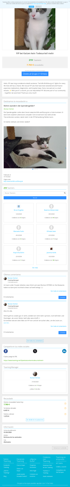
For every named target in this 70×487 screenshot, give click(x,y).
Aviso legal (33, 471)
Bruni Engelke (19, 210)
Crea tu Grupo (21, 465)
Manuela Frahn (18, 231)
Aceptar (31, 6)
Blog (5, 476)
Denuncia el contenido (60, 448)
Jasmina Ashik (51, 253)
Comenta (62, 297)
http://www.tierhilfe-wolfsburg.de (13, 181)
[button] (32, 169)
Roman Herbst (13, 278)
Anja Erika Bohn (18, 253)
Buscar (35, 198)
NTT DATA (59, 463)
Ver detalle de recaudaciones (35, 420)
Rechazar (38, 6)
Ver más (35, 268)
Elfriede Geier (51, 231)
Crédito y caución (61, 467)
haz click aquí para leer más (39, 3)
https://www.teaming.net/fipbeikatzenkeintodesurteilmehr (23, 360)
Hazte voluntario (48, 476)
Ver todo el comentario (58, 291)
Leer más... (7, 323)
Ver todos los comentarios (35, 341)
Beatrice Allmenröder (51, 210)
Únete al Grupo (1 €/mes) (35, 73)
